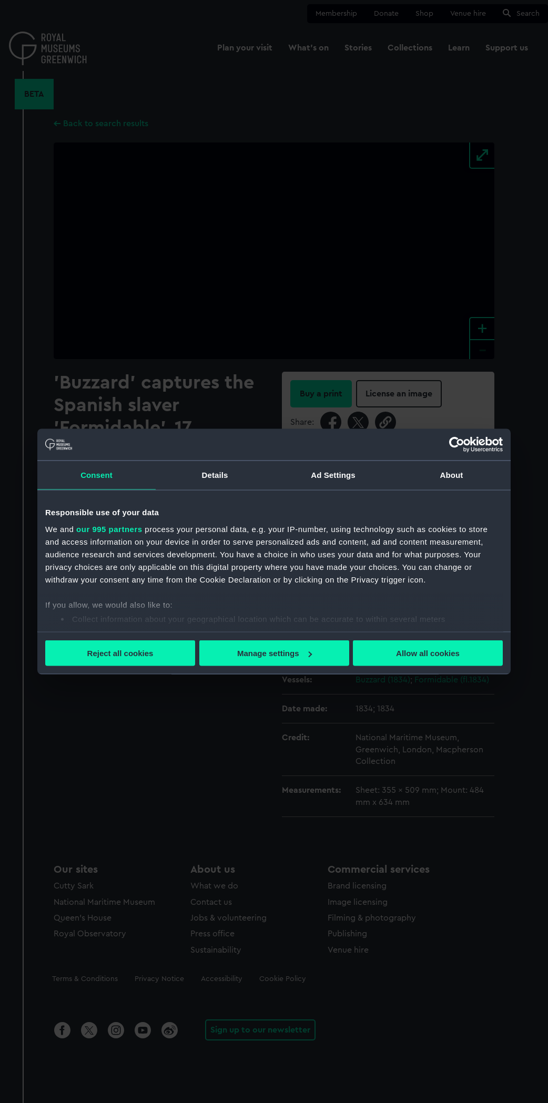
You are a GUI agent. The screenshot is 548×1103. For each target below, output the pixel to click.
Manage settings (274, 653)
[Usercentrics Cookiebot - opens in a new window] (457, 445)
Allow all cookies (428, 653)
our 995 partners (109, 528)
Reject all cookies (120, 653)
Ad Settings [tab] (333, 475)
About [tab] (451, 475)
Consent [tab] (96, 475)
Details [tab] (215, 475)
